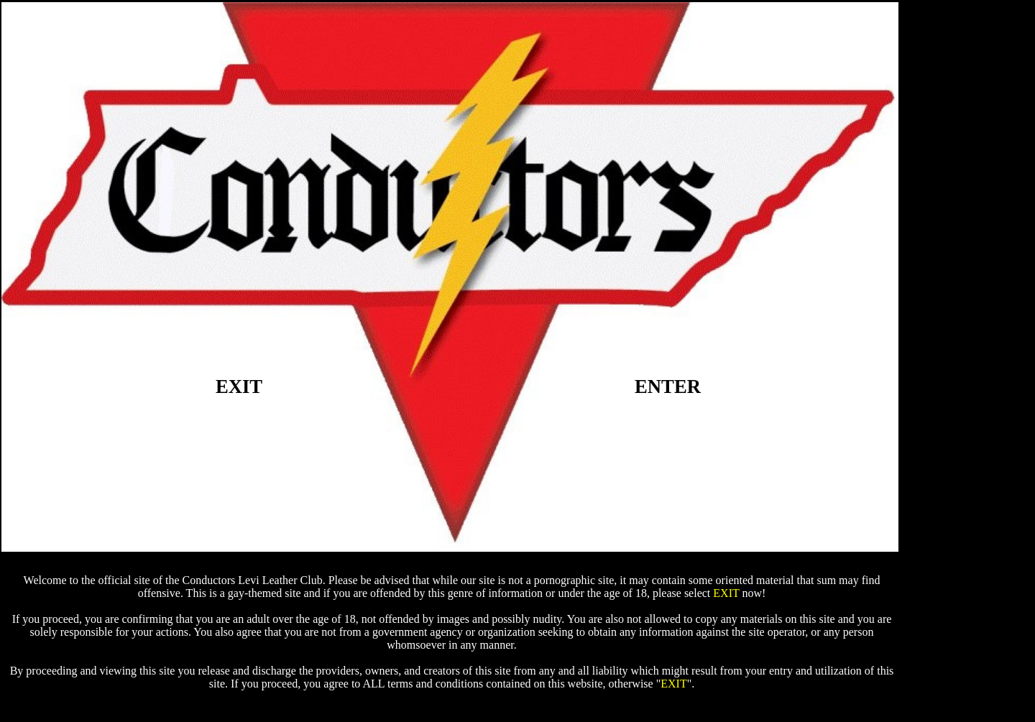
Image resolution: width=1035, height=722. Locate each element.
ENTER (668, 386)
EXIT (239, 386)
